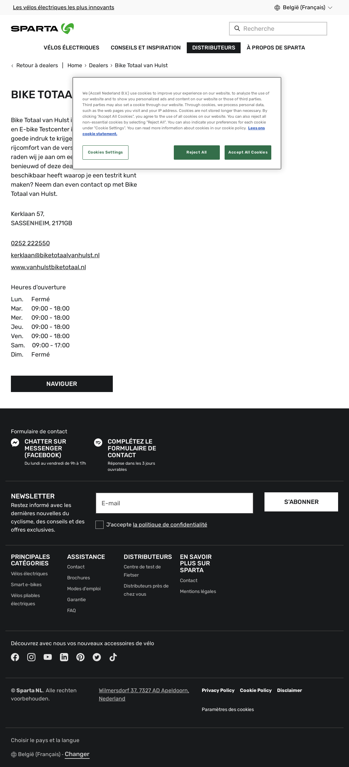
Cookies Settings (105, 152)
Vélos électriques (71, 47)
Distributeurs (213, 47)
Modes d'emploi (84, 589)
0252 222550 (30, 243)
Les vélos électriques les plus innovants (63, 7)
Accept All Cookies (248, 152)
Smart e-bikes (26, 585)
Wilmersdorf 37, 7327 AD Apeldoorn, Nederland (144, 694)
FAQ (71, 610)
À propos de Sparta (276, 47)
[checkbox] (174, 525)
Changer (77, 754)
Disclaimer (289, 690)
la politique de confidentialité (170, 524)
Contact (76, 567)
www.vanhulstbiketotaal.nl (48, 267)
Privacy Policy (218, 690)
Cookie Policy (256, 690)
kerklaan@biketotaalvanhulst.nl (55, 255)
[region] (177, 123)
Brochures (78, 578)
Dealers (98, 65)
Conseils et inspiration (146, 47)
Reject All (196, 152)
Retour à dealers (34, 65)
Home (74, 65)
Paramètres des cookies (228, 709)
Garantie (76, 600)
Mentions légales (198, 591)
